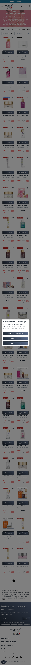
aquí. (24, 328)
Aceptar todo (15, 343)
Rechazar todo (15, 338)
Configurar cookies (15, 333)
